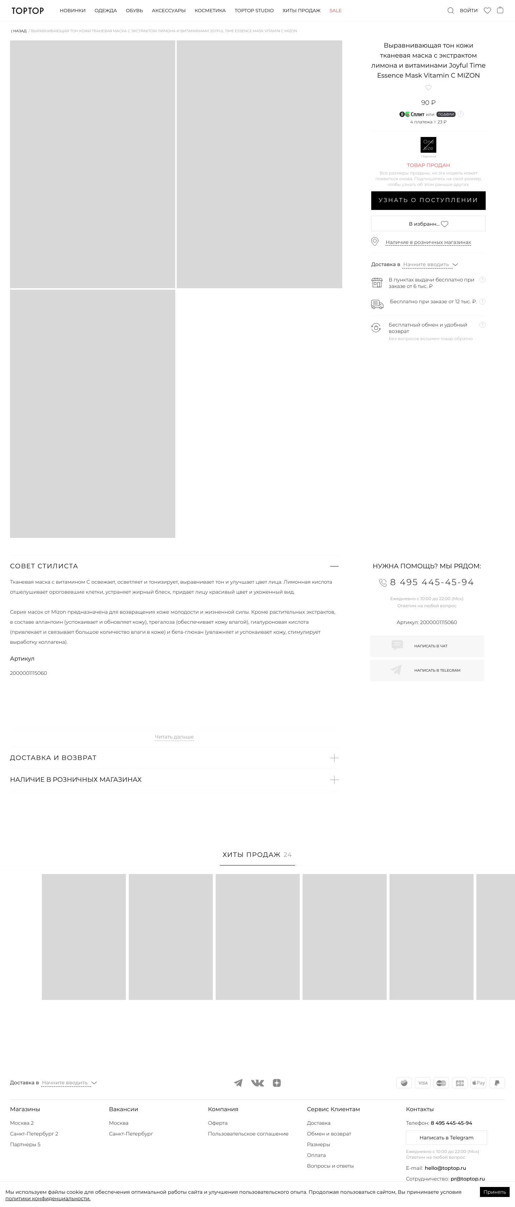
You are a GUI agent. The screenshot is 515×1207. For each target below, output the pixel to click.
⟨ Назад (18, 31)
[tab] (257, 858)
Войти (469, 11)
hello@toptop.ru (445, 1168)
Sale (335, 11)
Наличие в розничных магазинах (428, 242)
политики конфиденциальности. (47, 1198)
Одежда (105, 11)
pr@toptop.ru (468, 1179)
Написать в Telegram (447, 1137)
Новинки (72, 11)
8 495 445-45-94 (451, 1123)
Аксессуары (169, 11)
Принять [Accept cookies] (495, 1192)
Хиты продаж (301, 11)
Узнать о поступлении (429, 200)
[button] (174, 566)
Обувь (134, 11)
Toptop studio (254, 11)
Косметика (210, 11)
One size (428, 144)
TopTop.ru (27, 11)
